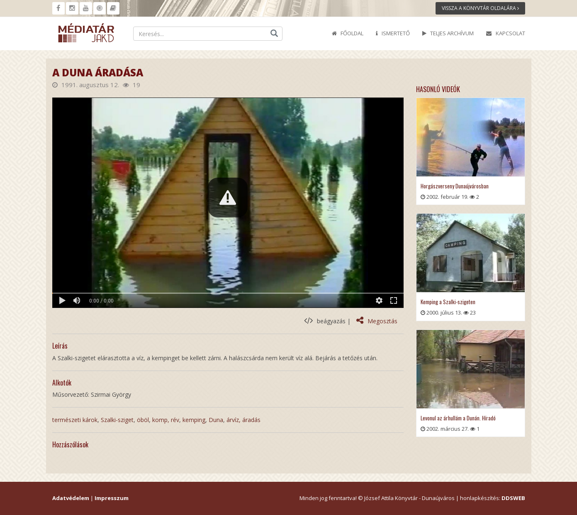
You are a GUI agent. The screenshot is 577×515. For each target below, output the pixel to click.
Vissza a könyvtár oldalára (480, 8)
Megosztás (376, 321)
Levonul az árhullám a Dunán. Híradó (458, 418)
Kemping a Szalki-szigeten (448, 302)
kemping (194, 420)
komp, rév (165, 420)
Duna (216, 420)
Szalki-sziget (117, 420)
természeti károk (74, 420)
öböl (143, 420)
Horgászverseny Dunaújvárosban (455, 186)
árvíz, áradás (243, 420)
